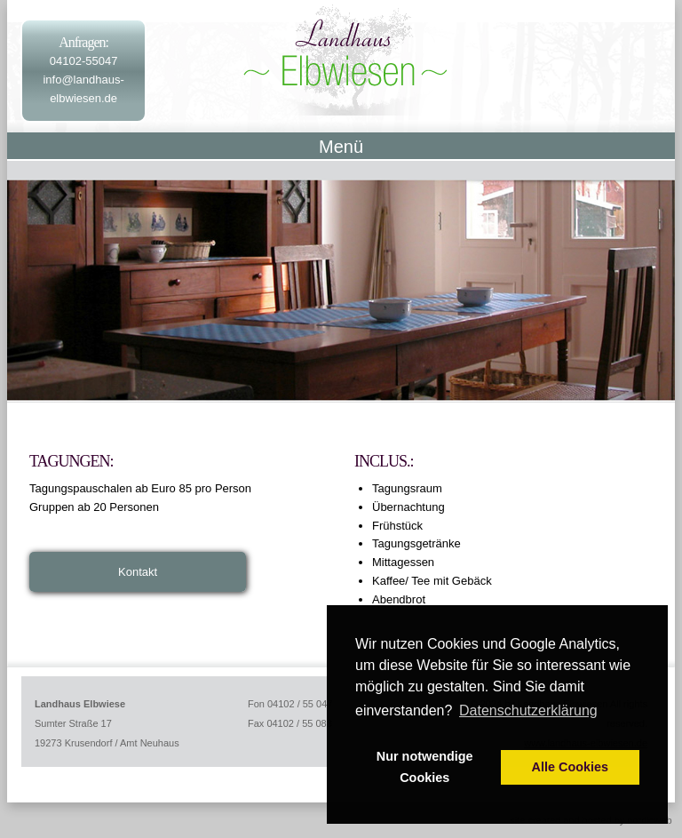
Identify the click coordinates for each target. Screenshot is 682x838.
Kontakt (137, 572)
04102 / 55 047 (299, 703)
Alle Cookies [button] (570, 767)
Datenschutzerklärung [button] (528, 710)
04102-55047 (84, 61)
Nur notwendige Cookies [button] (425, 767)
